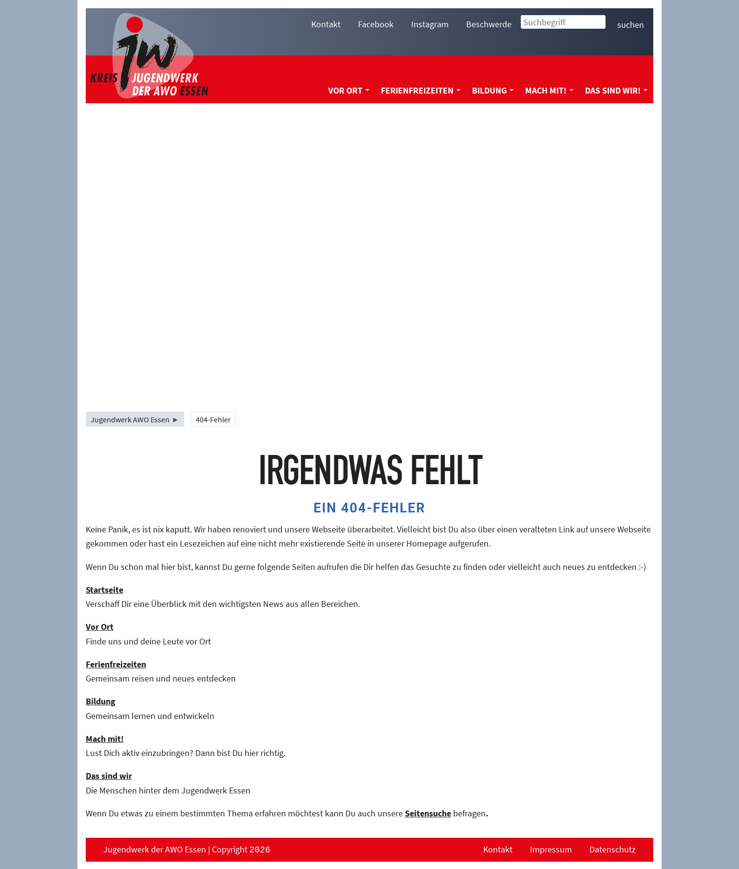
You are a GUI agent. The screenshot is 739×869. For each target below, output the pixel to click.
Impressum (551, 849)
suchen (630, 24)
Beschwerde (489, 24)
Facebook (376, 24)
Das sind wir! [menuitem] (616, 90)
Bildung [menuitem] (492, 90)
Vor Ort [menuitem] (348, 90)
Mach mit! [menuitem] (549, 90)
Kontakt (326, 24)
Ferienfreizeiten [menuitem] (420, 90)
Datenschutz (612, 849)
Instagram (430, 24)
